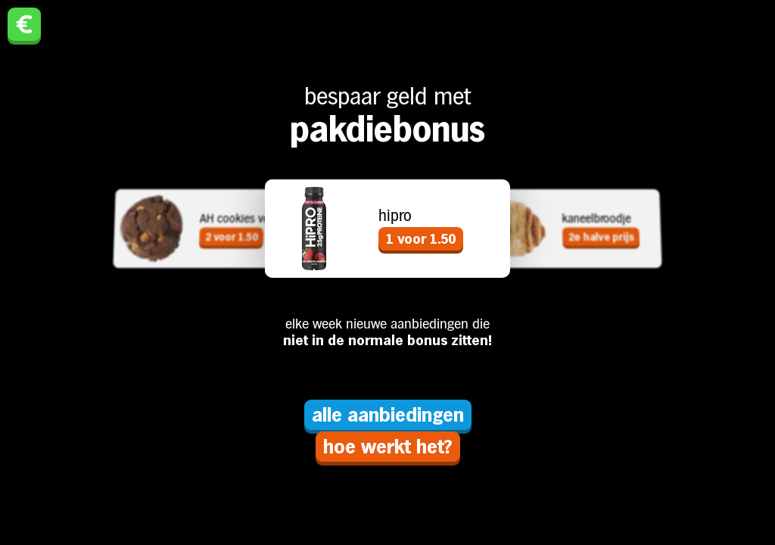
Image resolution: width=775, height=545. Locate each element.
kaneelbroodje (596, 217)
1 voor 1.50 (421, 239)
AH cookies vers (239, 217)
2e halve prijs (600, 236)
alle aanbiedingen (388, 414)
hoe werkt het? (388, 446)
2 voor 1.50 (231, 236)
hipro (395, 216)
